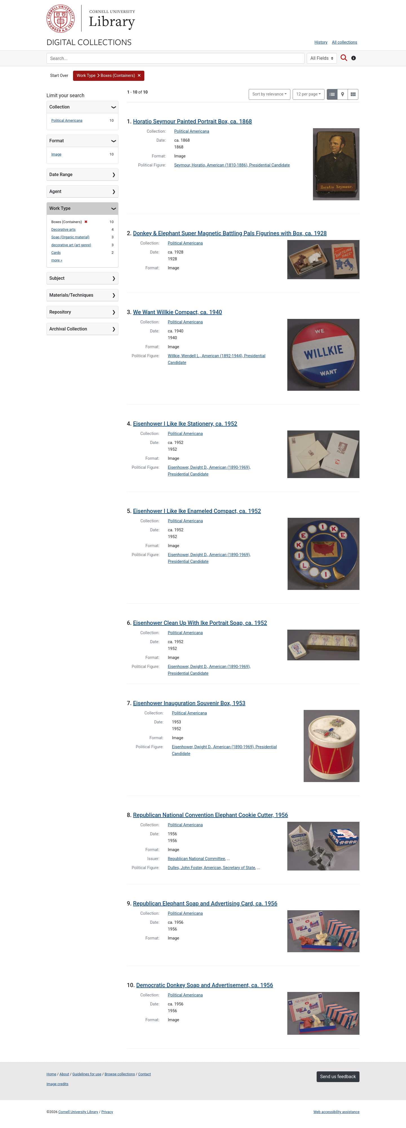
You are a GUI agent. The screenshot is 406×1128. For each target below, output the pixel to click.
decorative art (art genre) (71, 245)
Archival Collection (68, 329)
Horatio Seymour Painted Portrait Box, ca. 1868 (192, 121)
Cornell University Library (78, 1112)
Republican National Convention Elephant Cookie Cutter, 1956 (210, 815)
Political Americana (66, 120)
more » (56, 260)
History (321, 42)
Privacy (107, 1112)
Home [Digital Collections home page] (51, 1074)
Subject (57, 278)
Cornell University (61, 19)
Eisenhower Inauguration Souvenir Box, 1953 (189, 703)
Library (111, 19)
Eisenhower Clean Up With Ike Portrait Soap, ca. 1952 (200, 622)
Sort (267, 94)
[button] (109, 76)
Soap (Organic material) (70, 237)
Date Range (60, 174)
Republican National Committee (196, 858)
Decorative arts (63, 229)
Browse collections (120, 1074)
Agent (55, 191)
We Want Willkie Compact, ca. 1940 (177, 312)
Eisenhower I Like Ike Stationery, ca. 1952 (185, 423)
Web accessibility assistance (336, 1112)
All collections (344, 42)
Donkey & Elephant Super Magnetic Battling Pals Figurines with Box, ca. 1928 (230, 233)
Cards (56, 252)
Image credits (58, 1084)
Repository (60, 312)
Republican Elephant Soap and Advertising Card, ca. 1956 (205, 903)
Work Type (59, 208)
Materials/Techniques (71, 295)
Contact (144, 1074)
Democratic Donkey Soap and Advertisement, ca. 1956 (204, 985)
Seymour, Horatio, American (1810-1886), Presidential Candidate (232, 165)
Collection (59, 107)
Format (56, 140)
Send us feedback (338, 1076)
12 (307, 94)
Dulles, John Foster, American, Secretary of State (211, 867)
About (64, 1074)
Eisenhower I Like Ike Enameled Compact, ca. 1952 (197, 511)
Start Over (59, 75)
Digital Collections (89, 41)
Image (56, 154)
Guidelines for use (86, 1074)
